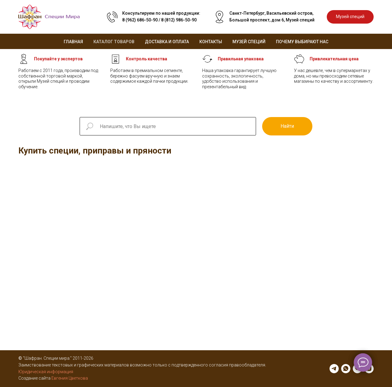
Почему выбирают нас (302, 41)
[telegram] (334, 368)
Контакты (210, 41)
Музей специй (249, 41)
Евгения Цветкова (69, 378)
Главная (73, 41)
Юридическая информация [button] (45, 371)
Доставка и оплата (167, 41)
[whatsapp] (345, 368)
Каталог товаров (113, 41)
